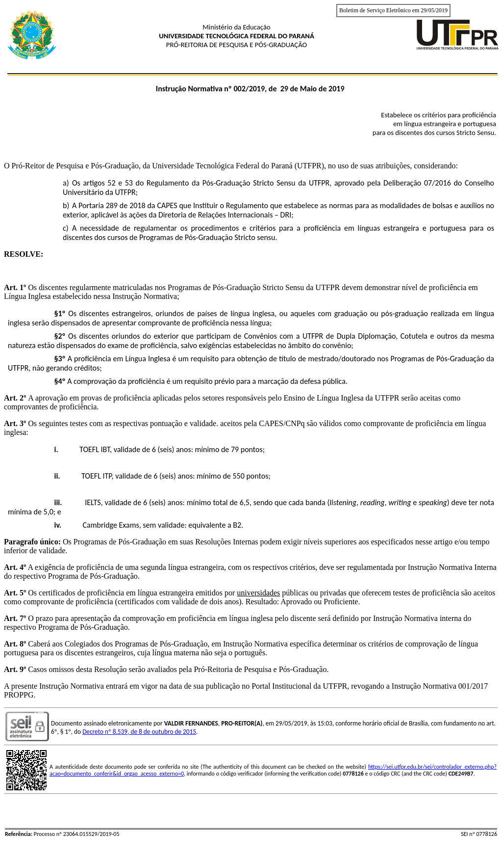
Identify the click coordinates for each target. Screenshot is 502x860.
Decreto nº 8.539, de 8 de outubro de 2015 (139, 731)
